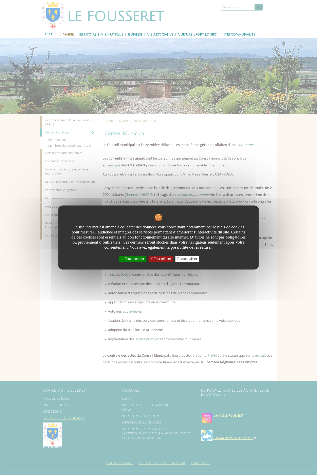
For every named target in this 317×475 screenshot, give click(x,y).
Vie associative (160, 34)
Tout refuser (160, 259)
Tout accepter (132, 259)
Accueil (51, 34)
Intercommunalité (238, 34)
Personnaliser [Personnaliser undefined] (187, 259)
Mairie (68, 34)
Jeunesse (135, 34)
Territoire (87, 34)
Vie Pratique (112, 34)
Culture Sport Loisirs (197, 34)
